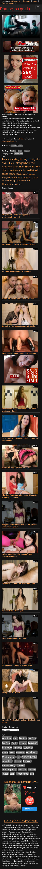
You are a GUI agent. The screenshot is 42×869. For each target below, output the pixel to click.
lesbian (26, 151)
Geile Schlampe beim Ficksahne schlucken (18, 299)
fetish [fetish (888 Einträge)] (28, 167)
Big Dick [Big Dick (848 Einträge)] (28, 159)
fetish (20, 151)
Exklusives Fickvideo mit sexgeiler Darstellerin (19, 326)
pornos (35, 1)
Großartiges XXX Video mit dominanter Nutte (19, 244)
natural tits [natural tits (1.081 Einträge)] (14, 174)
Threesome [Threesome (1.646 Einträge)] (8, 184)
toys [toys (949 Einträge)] (16, 184)
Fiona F (13, 146)
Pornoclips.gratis (15, 9)
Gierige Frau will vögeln (11, 693)
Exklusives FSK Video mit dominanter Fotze (18, 584)
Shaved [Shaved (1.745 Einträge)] (19, 177)
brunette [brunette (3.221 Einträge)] (30, 163)
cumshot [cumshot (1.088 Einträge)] (6, 166)
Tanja (20, 146)
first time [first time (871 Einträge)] (36, 167)
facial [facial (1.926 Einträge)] (23, 166)
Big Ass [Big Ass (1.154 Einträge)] (20, 159)
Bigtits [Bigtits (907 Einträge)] (4, 163)
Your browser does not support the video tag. (21, 26)
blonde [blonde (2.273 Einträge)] (11, 163)
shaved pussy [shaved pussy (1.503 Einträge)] (31, 177)
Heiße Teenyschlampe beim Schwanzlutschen (19, 353)
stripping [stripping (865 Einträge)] (14, 180)
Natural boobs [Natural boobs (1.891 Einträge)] (29, 757)
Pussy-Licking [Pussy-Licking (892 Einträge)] (8, 177)
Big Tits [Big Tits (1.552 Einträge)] (36, 159)
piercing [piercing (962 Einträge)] (23, 174)
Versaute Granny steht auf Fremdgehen (16, 271)
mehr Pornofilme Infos (9, 134)
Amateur (13, 151)
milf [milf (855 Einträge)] (28, 170)
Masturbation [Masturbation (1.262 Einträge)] (19, 170)
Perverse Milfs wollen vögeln (13, 611)
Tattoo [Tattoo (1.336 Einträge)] (22, 180)
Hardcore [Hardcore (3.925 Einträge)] (7, 170)
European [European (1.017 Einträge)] (15, 167)
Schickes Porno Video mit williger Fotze (17, 665)
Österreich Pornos (8, 3)
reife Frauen (26, 1)
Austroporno (15, 1)
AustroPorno (18, 154)
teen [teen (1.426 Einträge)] (27, 180)
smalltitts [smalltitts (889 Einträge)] (6, 180)
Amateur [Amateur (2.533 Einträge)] (6, 159)
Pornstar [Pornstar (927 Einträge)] (31, 174)
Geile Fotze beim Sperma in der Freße (16, 468)
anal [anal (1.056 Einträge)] (14, 159)
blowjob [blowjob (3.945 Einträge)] (20, 163)
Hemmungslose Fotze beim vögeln (15, 638)
